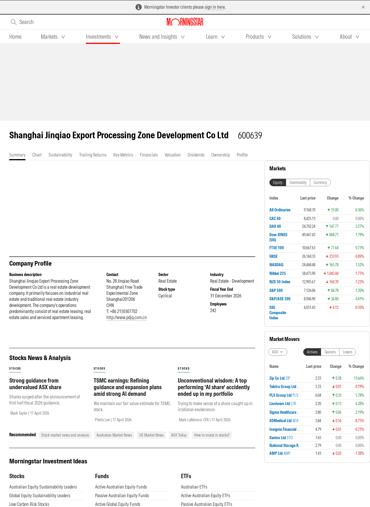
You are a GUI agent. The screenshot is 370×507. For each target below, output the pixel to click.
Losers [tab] (347, 352)
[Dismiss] (363, 7)
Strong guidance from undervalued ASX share (35, 383)
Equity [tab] (277, 182)
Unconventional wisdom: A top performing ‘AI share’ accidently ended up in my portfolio (214, 387)
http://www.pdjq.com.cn (126, 317)
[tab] (15, 36)
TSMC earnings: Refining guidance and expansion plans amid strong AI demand (128, 387)
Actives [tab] (312, 352)
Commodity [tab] (298, 182)
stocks (15, 368)
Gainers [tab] (330, 352)
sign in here (215, 7)
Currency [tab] (320, 182)
